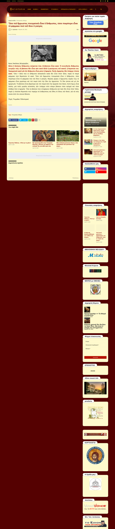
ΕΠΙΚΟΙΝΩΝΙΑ (20, 1)
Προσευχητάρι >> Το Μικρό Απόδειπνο (93, 121)
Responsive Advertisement (43, 38)
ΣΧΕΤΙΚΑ (14, 1)
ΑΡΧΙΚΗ (8, 1)
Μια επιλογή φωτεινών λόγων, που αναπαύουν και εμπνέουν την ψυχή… (67, 144)
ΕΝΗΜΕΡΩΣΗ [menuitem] (44, 9)
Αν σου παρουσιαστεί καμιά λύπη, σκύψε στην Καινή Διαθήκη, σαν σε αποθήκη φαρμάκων (99, 132)
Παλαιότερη (75, 178)
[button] (95, 9)
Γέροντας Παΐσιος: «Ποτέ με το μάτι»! (19, 143)
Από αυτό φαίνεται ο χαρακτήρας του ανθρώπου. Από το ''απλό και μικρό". (99, 152)
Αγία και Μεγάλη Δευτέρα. (100, 217)
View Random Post (95, 22)
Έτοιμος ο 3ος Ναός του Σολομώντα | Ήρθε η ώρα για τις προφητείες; (99, 143)
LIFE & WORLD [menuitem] (83, 9)
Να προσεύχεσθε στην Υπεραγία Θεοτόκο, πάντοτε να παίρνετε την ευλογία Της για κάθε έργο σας (43, 144)
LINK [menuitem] (91, 9)
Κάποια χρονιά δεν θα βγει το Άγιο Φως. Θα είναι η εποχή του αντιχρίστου (94, 326)
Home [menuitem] (29, 9)
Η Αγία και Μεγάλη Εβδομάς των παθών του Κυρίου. (89, 235)
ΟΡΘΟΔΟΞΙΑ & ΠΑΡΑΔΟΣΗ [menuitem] (68, 9)
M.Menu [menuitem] (35, 9)
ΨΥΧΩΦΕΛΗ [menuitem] (54, 9)
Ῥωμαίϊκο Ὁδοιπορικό (21, 99)
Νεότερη (11, 178)
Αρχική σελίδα (11, 20)
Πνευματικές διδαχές (22, 20)
